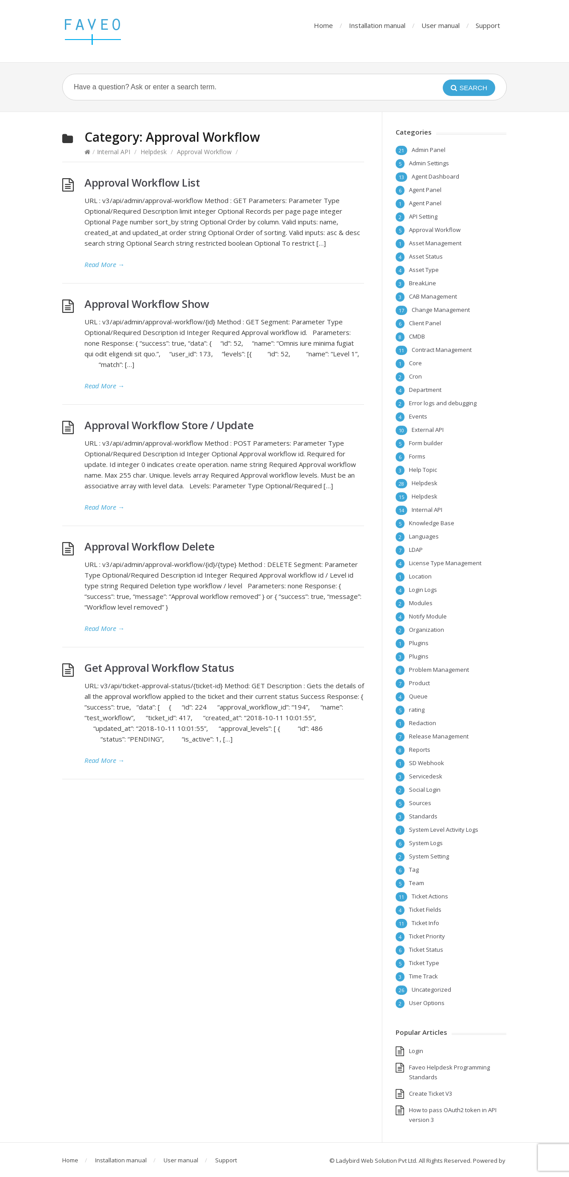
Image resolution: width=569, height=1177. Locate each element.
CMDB (417, 336)
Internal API (113, 152)
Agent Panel (425, 190)
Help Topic (423, 470)
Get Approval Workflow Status (159, 667)
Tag (414, 870)
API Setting (423, 216)
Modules (421, 603)
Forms (417, 456)
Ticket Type (424, 963)
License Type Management (445, 563)
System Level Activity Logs (443, 830)
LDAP (416, 550)
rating (417, 710)
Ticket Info (425, 923)
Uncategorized (431, 989)
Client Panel (425, 323)
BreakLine (422, 283)
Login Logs (423, 590)
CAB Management (433, 296)
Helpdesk (153, 152)
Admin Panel (428, 150)
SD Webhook (426, 763)
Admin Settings (429, 163)
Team (416, 883)
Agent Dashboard (435, 176)
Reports (419, 750)
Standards (423, 816)
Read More (104, 264)
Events (418, 416)
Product (419, 683)
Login (416, 1051)
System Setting (429, 856)
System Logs (426, 843)
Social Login (425, 790)
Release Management (439, 736)
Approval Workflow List (142, 182)
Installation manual (377, 25)
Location (420, 576)
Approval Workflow (204, 152)
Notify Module (428, 616)
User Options (427, 1003)
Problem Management (439, 670)
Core (415, 363)
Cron (415, 376)
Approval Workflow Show (146, 303)
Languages (424, 536)
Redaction (422, 723)
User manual (440, 25)
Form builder (426, 443)
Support (488, 25)
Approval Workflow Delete (149, 546)
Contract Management (442, 350)
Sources (420, 803)
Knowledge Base (431, 523)
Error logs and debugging (443, 403)
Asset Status (426, 256)
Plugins (419, 643)
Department (425, 390)
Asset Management (435, 243)
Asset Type (424, 270)
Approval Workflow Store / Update (168, 425)
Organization (426, 630)
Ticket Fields (425, 910)
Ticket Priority (427, 936)
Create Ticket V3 (430, 1093)
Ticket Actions (430, 896)
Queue (418, 696)
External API (428, 430)
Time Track (423, 976)
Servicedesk (425, 776)
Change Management (441, 310)
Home (323, 25)
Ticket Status (426, 950)
